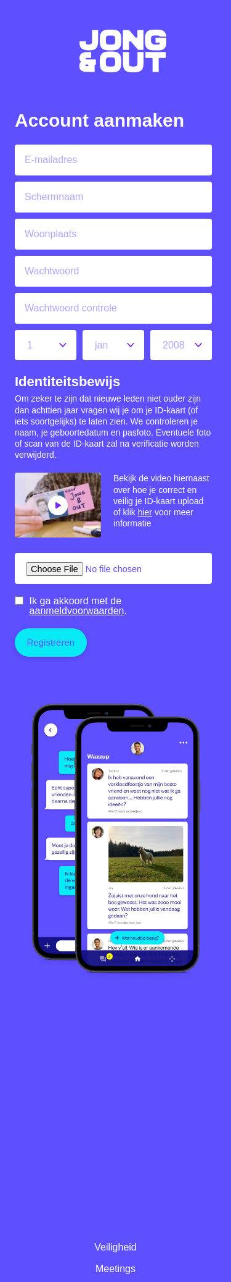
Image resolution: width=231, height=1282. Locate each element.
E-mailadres (51, 159)
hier (145, 512)
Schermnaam (54, 197)
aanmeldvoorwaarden (77, 610)
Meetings (115, 1268)
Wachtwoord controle (71, 308)
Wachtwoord (52, 271)
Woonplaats (50, 234)
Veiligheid (115, 1247)
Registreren (51, 642)
